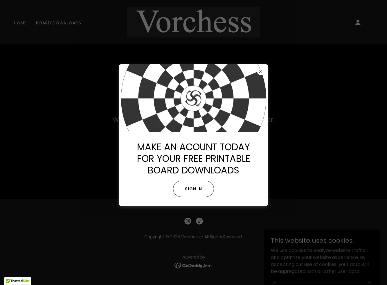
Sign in (193, 189)
